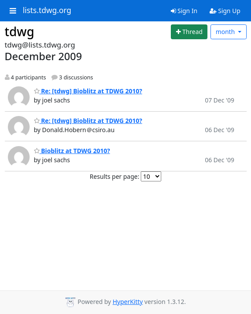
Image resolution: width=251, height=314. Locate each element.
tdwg (19, 31)
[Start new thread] (189, 31)
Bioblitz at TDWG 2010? (72, 151)
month (226, 31)
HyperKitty (127, 301)
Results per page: (114, 176)
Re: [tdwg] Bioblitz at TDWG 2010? (88, 91)
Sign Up (225, 11)
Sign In (184, 11)
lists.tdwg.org (47, 10)
